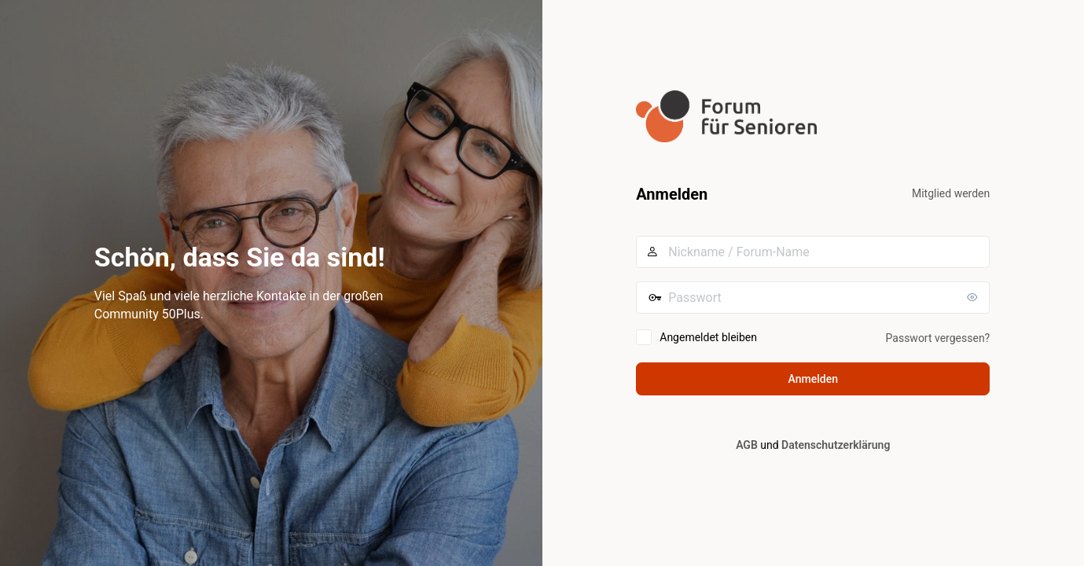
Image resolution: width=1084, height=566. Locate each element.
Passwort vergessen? (938, 338)
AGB (747, 445)
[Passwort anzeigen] (974, 297)
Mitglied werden (951, 193)
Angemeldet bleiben (708, 337)
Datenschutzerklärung (835, 445)
